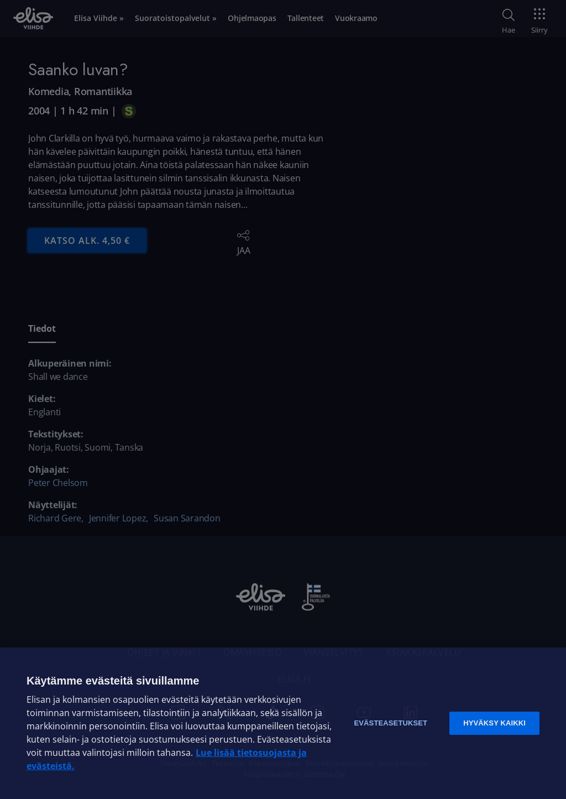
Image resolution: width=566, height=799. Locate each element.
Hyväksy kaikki (494, 723)
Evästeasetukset (390, 723)
